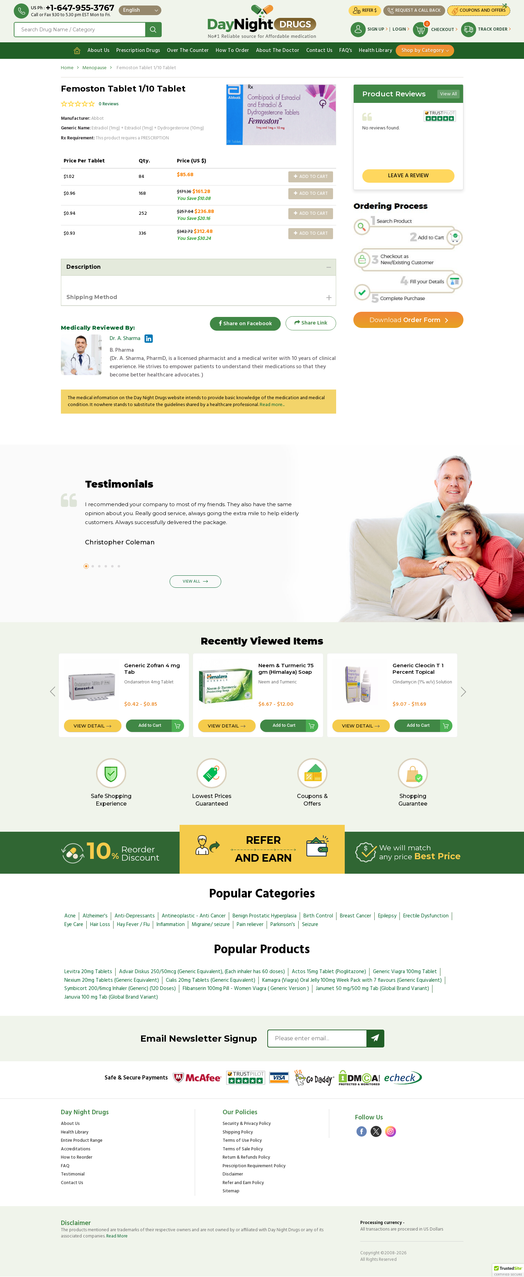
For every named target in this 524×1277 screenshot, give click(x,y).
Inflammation (171, 924)
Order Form (404, 320)
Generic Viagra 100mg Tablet (405, 972)
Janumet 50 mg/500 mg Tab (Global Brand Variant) (372, 989)
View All (448, 94)
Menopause (94, 68)
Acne (70, 916)
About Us (98, 50)
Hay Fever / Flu (133, 924)
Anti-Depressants (135, 916)
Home (67, 68)
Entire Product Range (82, 1141)
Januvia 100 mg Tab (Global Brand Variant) (111, 997)
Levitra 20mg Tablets (88, 972)
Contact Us (319, 50)
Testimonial (73, 1175)
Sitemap (231, 1192)
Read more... (272, 405)
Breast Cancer (355, 916)
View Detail (89, 726)
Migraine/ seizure (211, 924)
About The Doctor (277, 50)
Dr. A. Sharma (125, 338)
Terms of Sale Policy (243, 1149)
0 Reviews (109, 104)
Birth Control (318, 916)
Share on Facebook (244, 323)
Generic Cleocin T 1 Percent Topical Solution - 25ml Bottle (421, 672)
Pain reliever (250, 924)
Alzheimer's (95, 916)
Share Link (311, 323)
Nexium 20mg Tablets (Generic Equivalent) (111, 980)
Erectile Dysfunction (426, 916)
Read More (117, 1236)
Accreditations (75, 1149)
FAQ (65, 1166)
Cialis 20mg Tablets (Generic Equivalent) (210, 980)
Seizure (310, 924)
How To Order (232, 50)
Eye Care (73, 924)
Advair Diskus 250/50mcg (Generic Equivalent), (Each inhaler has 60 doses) (202, 972)
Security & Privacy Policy (247, 1124)
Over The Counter (188, 50)
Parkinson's (282, 924)
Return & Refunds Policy (246, 1158)
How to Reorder (76, 1158)
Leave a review (408, 175)
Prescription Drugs (138, 50)
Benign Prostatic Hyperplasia (265, 916)
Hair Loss (100, 924)
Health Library (375, 50)
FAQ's (345, 50)
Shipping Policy (238, 1132)
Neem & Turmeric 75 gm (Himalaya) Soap (285, 668)
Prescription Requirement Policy (254, 1166)
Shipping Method (92, 297)
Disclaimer (233, 1175)
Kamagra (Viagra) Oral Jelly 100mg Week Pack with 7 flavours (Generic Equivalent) (352, 980)
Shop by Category (423, 50)
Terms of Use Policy (242, 1141)
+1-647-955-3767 (80, 8)
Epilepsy (387, 916)
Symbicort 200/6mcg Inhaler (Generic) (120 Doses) (120, 989)
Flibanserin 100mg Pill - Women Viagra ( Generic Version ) (246, 989)
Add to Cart (311, 176)
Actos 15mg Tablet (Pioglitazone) (329, 972)
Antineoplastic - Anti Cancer (194, 916)
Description (83, 267)
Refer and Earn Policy (243, 1183)
